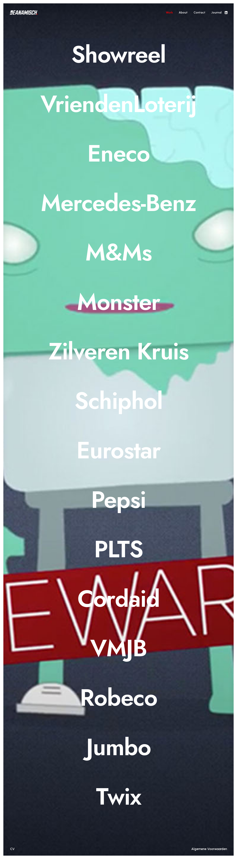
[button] (225, 12)
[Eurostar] (118, 450)
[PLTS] (118, 549)
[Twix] (118, 796)
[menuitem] (169, 12)
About (183, 12)
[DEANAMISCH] (24, 12)
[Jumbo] (118, 747)
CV (12, 849)
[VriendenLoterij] (118, 104)
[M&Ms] (118, 252)
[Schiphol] (118, 401)
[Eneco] (118, 153)
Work (169, 12)
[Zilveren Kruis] (118, 351)
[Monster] (118, 302)
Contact (199, 12)
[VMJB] (118, 648)
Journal (216, 12)
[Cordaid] (118, 599)
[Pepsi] (118, 500)
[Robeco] (118, 697)
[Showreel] (118, 54)
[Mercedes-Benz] (118, 203)
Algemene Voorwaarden (209, 849)
